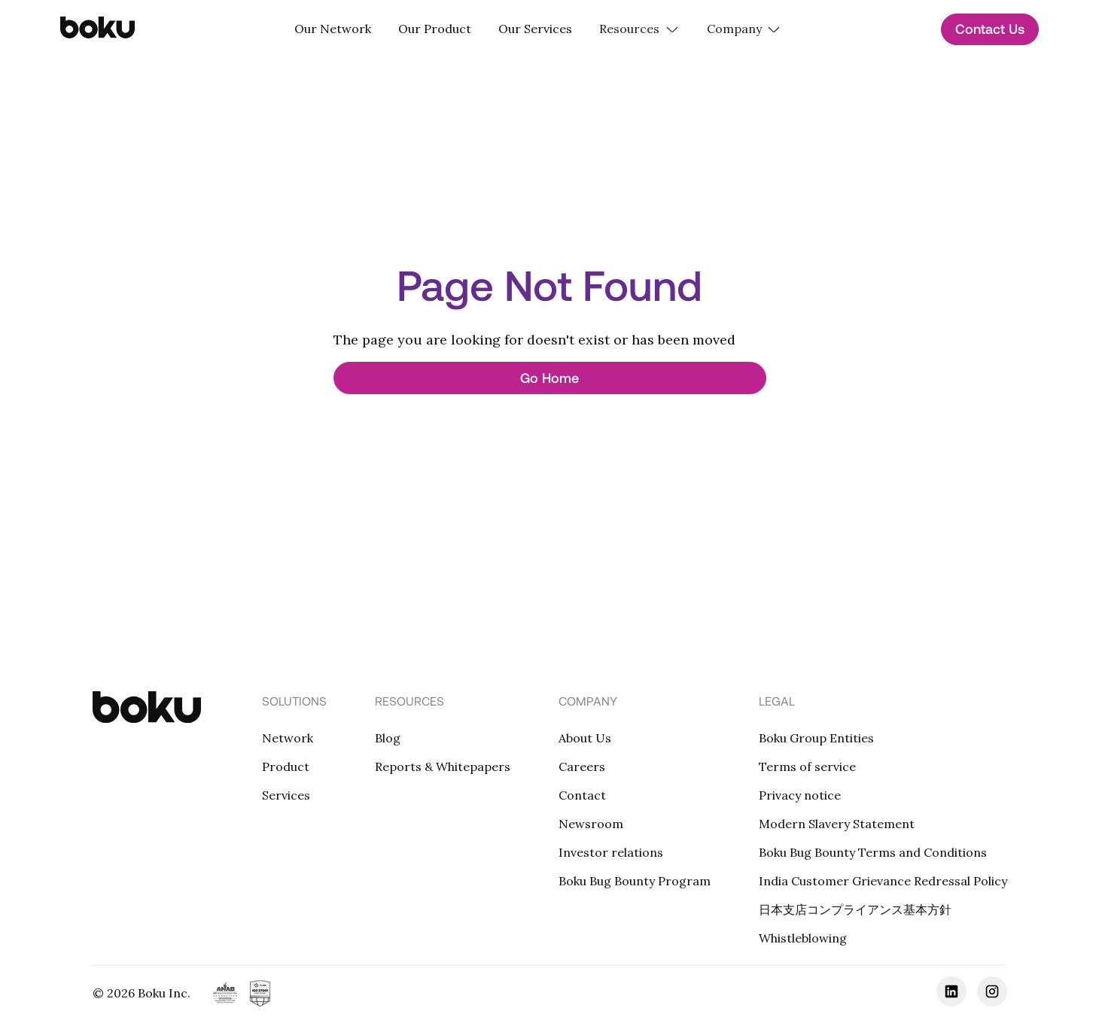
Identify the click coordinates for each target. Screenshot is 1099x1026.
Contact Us (989, 28)
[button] (639, 29)
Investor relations (611, 852)
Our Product (434, 28)
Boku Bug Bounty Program (635, 880)
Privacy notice (800, 795)
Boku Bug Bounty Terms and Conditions (873, 852)
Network (287, 737)
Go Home (549, 377)
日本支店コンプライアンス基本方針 (855, 909)
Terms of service (807, 766)
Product (285, 766)
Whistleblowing (803, 938)
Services (286, 795)
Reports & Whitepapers (442, 766)
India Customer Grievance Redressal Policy (883, 880)
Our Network (332, 28)
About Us (585, 737)
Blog (387, 737)
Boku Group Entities (816, 737)
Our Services (535, 28)
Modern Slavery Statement (837, 823)
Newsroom (591, 823)
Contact (582, 795)
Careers (582, 766)
